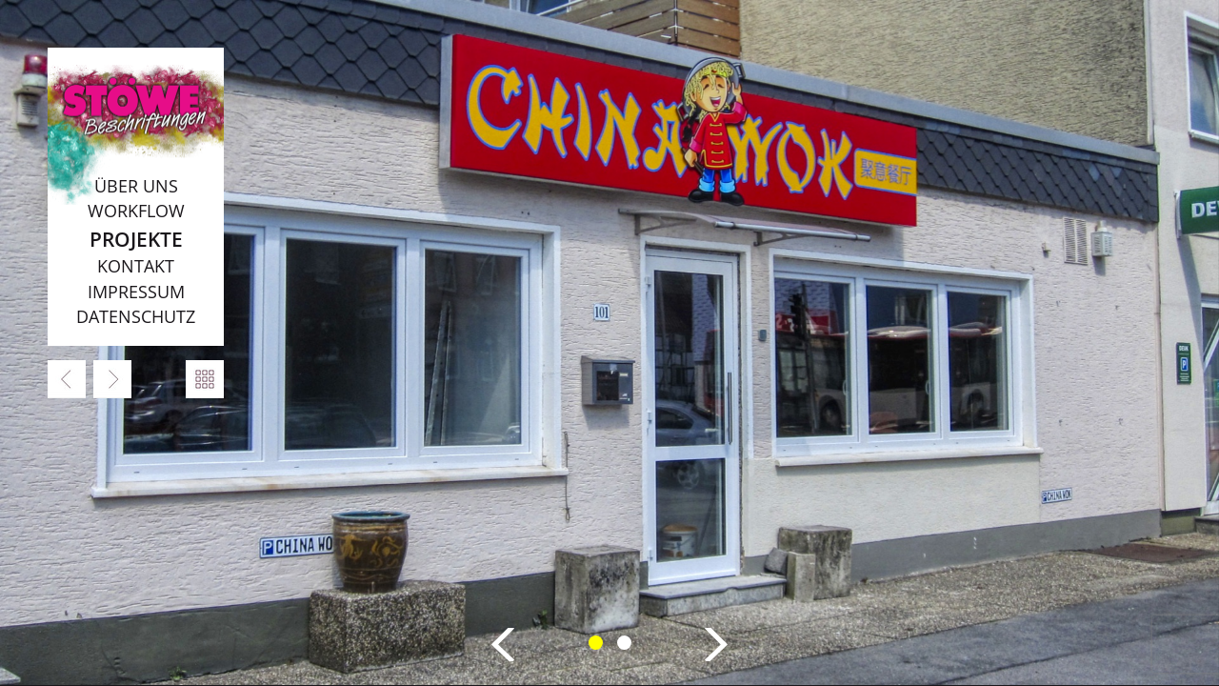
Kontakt (135, 265)
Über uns (136, 185)
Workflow (136, 210)
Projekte (136, 238)
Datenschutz (135, 316)
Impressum (136, 291)
